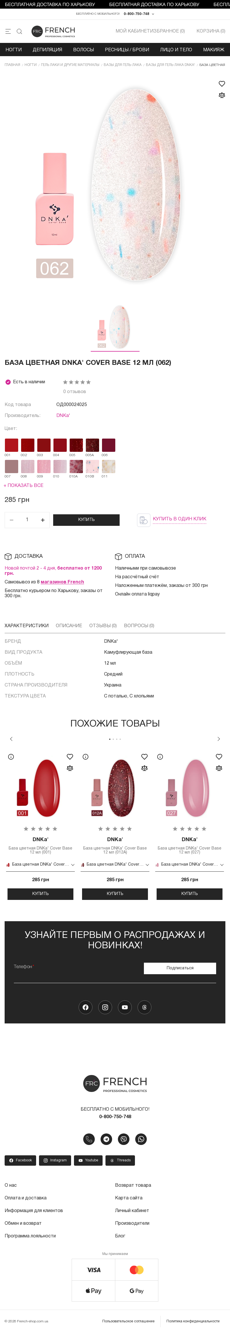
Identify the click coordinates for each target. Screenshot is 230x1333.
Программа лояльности (30, 1236)
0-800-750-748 (136, 14)
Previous (11, 738)
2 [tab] (113, 739)
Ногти (13, 50)
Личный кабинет (132, 1211)
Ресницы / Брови (127, 50)
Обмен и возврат (23, 1224)
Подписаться (180, 968)
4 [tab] (120, 739)
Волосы (83, 50)
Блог (120, 1236)
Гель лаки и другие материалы (70, 65)
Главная (12, 65)
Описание (69, 626)
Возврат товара (133, 1186)
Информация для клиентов (34, 1211)
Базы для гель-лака (123, 65)
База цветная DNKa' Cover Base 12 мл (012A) (115, 845)
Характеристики (27, 626)
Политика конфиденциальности (193, 1321)
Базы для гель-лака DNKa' (170, 65)
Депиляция (47, 50)
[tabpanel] (40, 824)
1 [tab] (109, 739)
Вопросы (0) (139, 626)
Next (218, 738)
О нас (11, 1186)
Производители (132, 1224)
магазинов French (62, 582)
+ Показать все (23, 486)
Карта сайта (128, 1198)
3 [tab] (116, 739)
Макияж (213, 50)
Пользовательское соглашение (128, 1321)
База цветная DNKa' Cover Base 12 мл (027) (189, 845)
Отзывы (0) (103, 626)
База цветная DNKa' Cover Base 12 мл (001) (40, 845)
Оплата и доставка (26, 1198)
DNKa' (63, 416)
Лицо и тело (176, 50)
